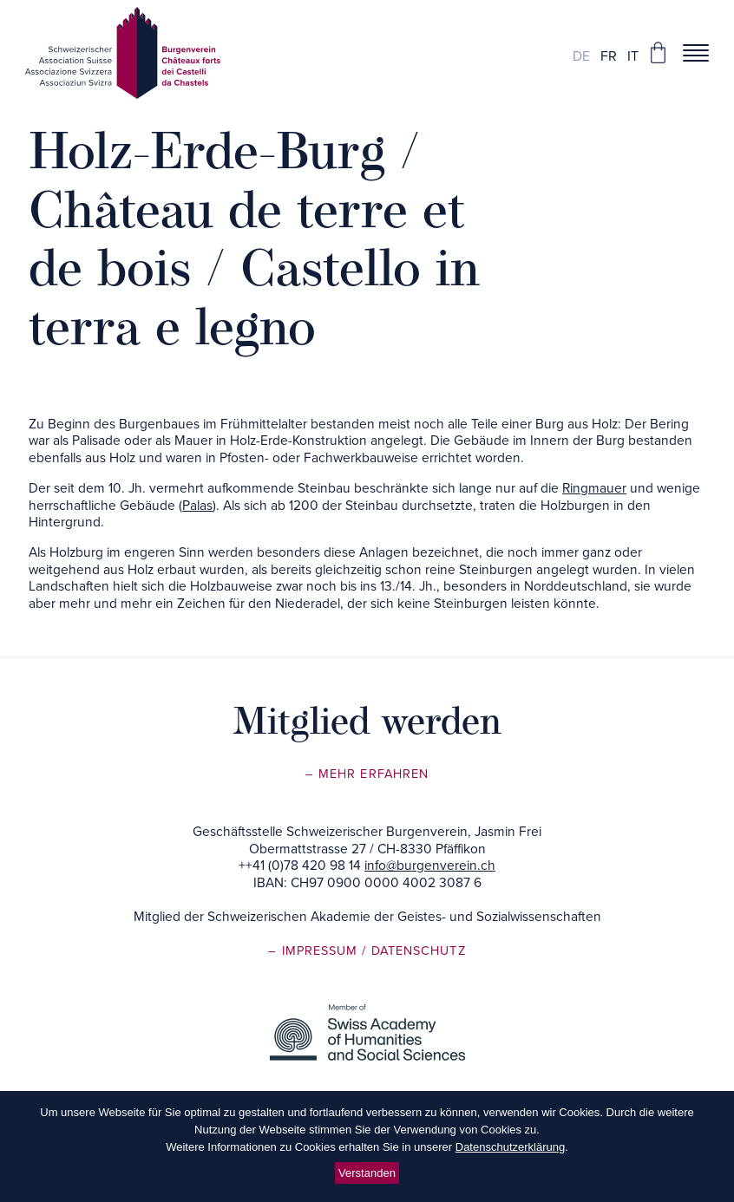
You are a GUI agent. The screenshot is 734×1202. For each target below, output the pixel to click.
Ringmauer (594, 488)
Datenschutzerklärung (510, 1146)
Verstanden (367, 1172)
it (633, 56)
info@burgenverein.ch (429, 865)
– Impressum (315, 951)
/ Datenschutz (413, 951)
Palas (197, 505)
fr (608, 56)
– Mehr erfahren (367, 774)
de (581, 56)
